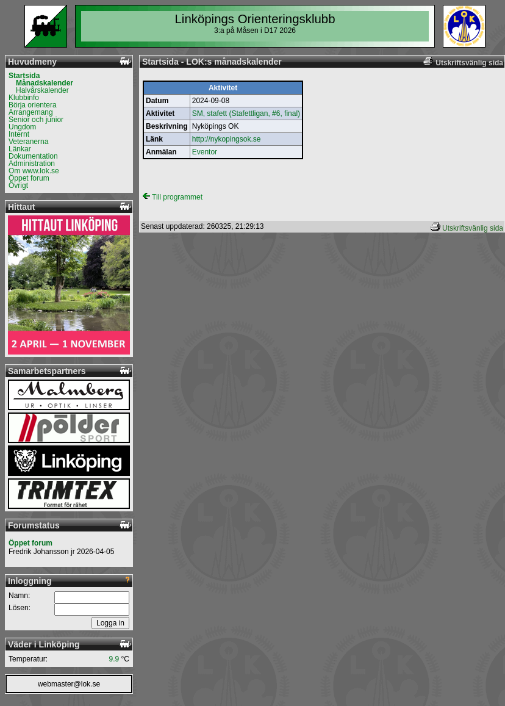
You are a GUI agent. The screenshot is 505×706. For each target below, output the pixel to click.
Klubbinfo (24, 97)
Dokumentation (33, 156)
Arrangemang (31, 112)
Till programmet (172, 197)
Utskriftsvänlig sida (472, 228)
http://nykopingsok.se (226, 139)
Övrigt (18, 185)
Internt (19, 134)
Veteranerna (28, 141)
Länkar (20, 149)
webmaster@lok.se (69, 684)
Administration (32, 163)
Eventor (204, 152)
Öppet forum (29, 178)
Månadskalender (44, 83)
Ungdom (22, 127)
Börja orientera (33, 105)
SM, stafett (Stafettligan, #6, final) (246, 113)
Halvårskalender (42, 90)
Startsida (24, 75)
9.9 (114, 659)
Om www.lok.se (34, 171)
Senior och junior (36, 119)
